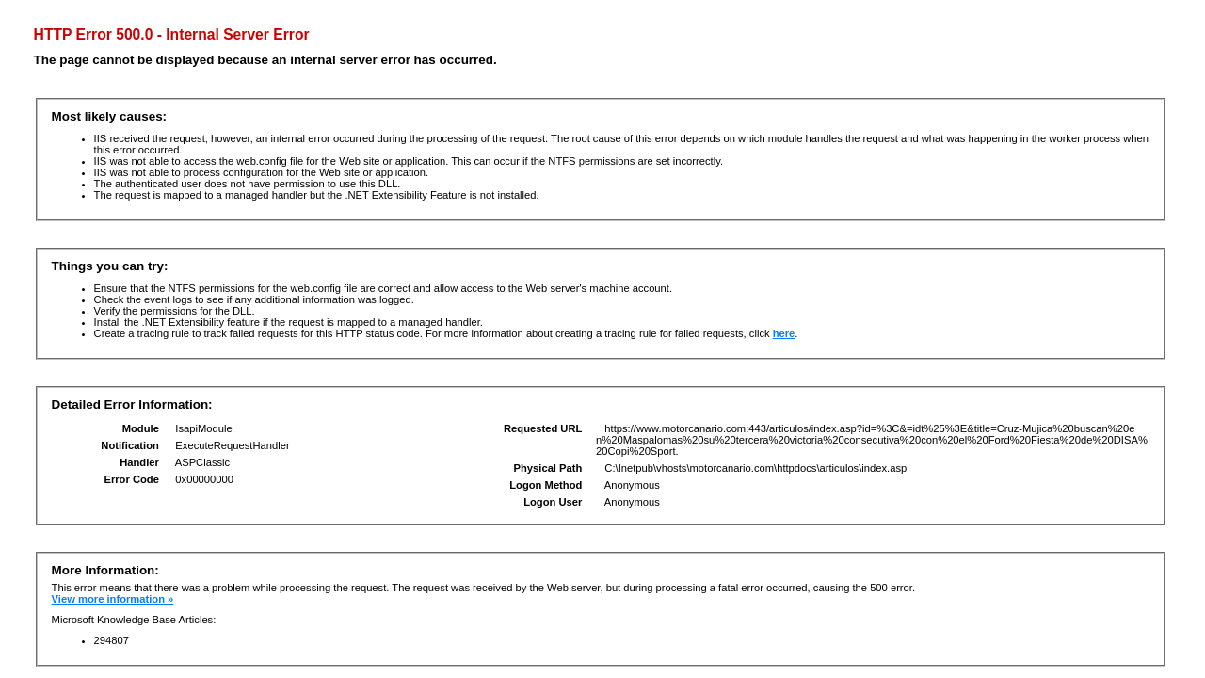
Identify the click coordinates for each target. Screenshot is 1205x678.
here (784, 333)
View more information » (113, 599)
